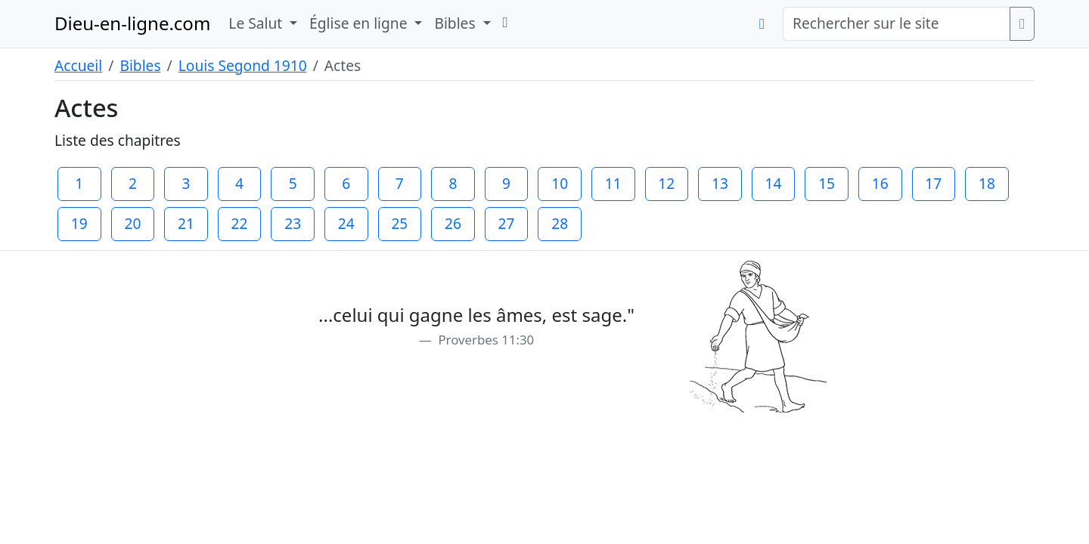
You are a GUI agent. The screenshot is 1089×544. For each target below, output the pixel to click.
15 (826, 183)
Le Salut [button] (257, 23)
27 (506, 223)
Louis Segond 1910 (242, 65)
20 (132, 223)
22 (239, 223)
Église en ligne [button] (360, 23)
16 (880, 183)
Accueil (78, 65)
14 (773, 183)
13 (720, 183)
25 (399, 223)
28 (559, 223)
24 (346, 223)
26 (453, 223)
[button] (505, 22)
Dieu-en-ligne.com (132, 23)
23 (292, 223)
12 (666, 183)
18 (987, 183)
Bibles (139, 65)
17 (933, 183)
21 (186, 223)
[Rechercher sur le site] (896, 24)
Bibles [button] (456, 23)
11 (613, 183)
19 (79, 223)
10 (559, 183)
